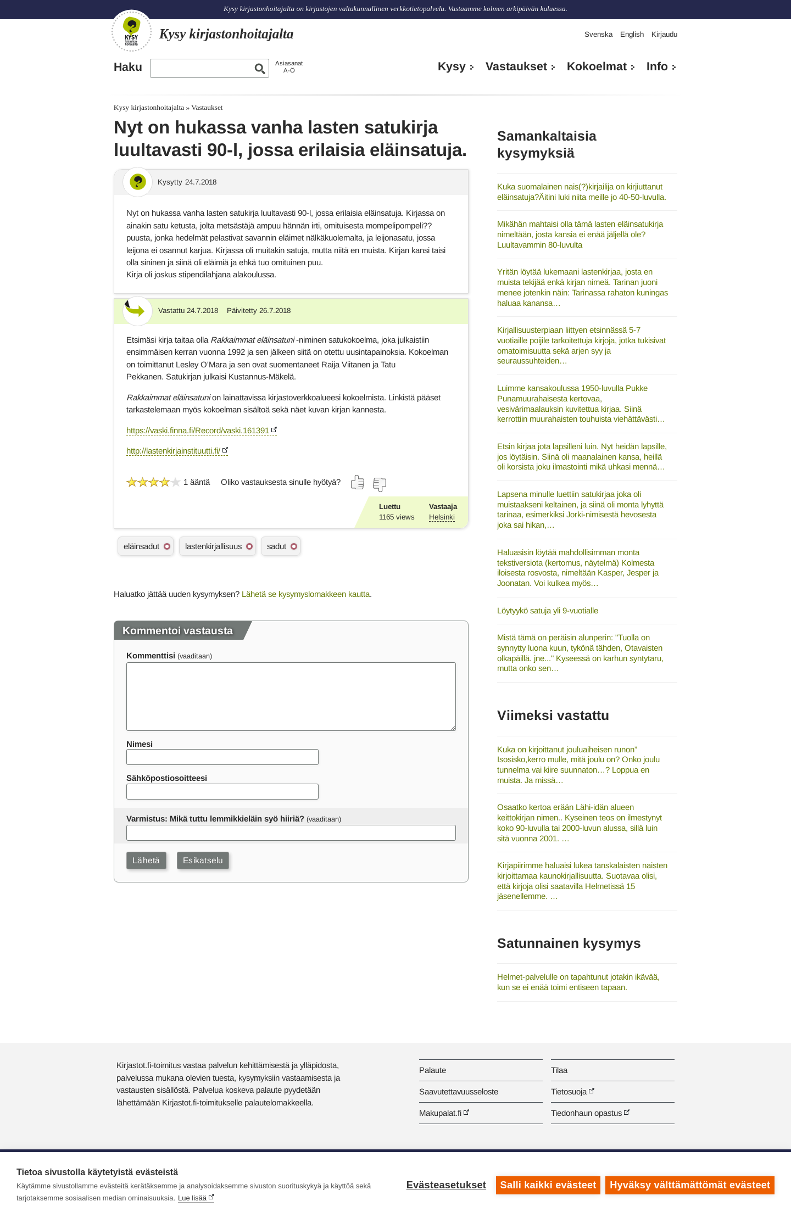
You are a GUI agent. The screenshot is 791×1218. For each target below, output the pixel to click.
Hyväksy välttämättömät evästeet (690, 1185)
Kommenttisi (150, 655)
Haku (128, 67)
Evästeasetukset (446, 1185)
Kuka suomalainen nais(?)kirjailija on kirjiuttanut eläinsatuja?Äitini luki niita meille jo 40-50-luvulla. (581, 192)
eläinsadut (141, 546)
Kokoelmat (597, 66)
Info (657, 66)
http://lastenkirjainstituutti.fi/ (173, 450)
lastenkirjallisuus (213, 546)
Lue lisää (192, 1198)
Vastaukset (516, 66)
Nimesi (139, 743)
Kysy (452, 66)
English (632, 34)
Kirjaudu (664, 34)
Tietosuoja (569, 1091)
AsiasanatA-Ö (289, 67)
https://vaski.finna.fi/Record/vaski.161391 (197, 430)
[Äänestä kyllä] (358, 482)
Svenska (598, 34)
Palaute (432, 1070)
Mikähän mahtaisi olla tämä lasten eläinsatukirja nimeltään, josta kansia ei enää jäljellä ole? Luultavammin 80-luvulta (580, 234)
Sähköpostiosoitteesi (166, 778)
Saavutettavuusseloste (458, 1091)
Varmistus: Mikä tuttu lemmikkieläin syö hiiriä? (215, 818)
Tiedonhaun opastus (586, 1113)
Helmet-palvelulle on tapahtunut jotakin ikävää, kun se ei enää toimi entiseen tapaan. (578, 982)
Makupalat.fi (440, 1113)
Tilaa (559, 1070)
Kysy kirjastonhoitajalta (149, 107)
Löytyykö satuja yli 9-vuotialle (547, 610)
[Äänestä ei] (379, 485)
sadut (276, 546)
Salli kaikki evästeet (548, 1185)
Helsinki (442, 517)
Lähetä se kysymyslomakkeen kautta (306, 594)
